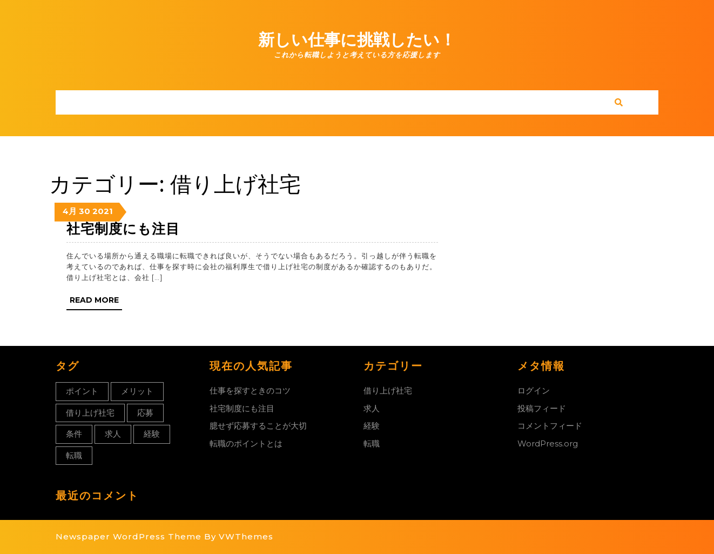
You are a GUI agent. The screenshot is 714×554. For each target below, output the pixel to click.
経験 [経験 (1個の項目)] (152, 434)
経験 (371, 425)
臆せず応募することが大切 (258, 425)
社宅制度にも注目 (123, 229)
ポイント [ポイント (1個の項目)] (82, 391)
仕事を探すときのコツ (250, 390)
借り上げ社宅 (387, 390)
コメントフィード (549, 425)
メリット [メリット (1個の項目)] (137, 391)
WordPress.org (547, 443)
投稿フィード (541, 408)
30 (84, 211)
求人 (371, 408)
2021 (102, 211)
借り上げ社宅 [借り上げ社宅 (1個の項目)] (90, 413)
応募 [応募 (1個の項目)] (145, 413)
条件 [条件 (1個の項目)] (74, 434)
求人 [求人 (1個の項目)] (113, 434)
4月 (70, 211)
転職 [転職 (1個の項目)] (74, 455)
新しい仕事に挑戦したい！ (357, 39)
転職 (371, 443)
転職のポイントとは (246, 443)
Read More (96, 302)
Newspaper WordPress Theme (128, 536)
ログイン (533, 390)
